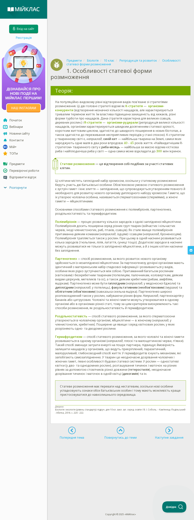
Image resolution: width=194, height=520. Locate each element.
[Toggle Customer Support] (174, 507)
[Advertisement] (120, 26)
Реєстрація (24, 38)
